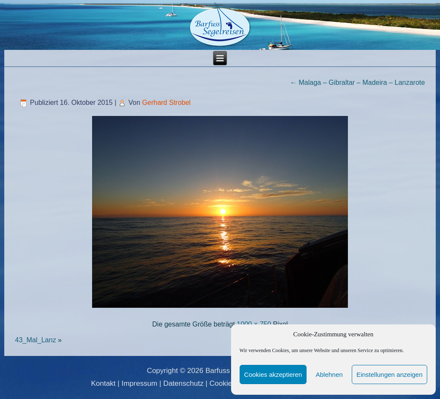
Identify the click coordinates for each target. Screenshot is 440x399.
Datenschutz (183, 383)
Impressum (139, 383)
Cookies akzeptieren (273, 374)
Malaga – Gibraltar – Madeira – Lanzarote (357, 82)
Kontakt (103, 383)
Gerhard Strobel (166, 102)
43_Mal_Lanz (35, 340)
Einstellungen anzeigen (389, 374)
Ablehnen (329, 374)
